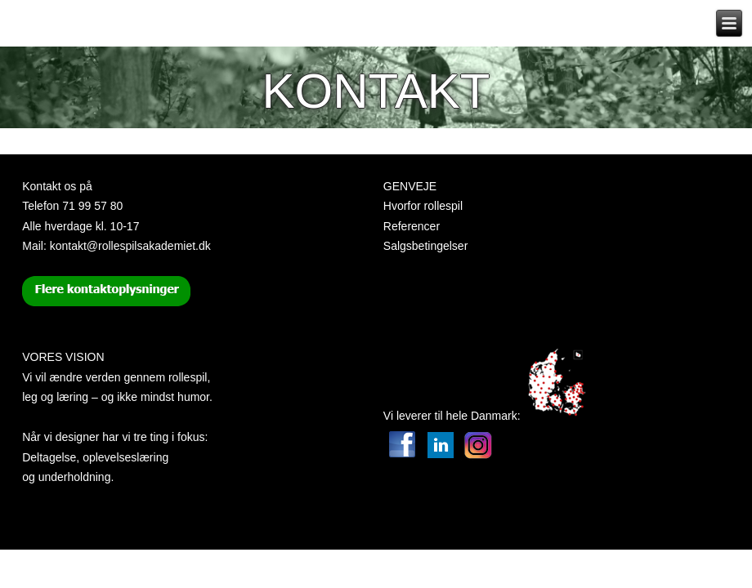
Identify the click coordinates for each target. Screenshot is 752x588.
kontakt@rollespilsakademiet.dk (130, 245)
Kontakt (376, 91)
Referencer (411, 226)
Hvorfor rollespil (423, 205)
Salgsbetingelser (425, 245)
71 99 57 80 (92, 205)
